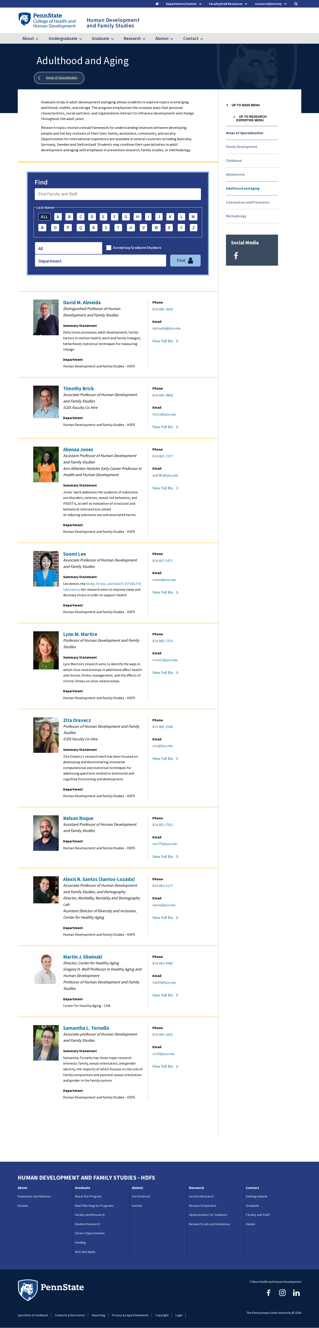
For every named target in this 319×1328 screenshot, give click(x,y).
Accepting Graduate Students (137, 247)
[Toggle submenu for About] (39, 38)
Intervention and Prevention (247, 202)
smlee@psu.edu (164, 579)
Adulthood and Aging (243, 188)
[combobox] (68, 248)
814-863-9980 (162, 963)
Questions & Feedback (33, 1315)
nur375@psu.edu (164, 844)
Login (179, 1315)
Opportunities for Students (208, 1215)
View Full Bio (162, 340)
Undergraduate (63, 38)
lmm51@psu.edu (165, 660)
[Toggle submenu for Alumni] (174, 38)
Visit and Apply (85, 1252)
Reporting (98, 1315)
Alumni (162, 38)
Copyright (162, 1315)
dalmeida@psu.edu (166, 328)
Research (132, 38)
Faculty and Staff (258, 1215)
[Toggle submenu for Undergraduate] (83, 38)
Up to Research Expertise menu (251, 118)
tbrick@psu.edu (164, 414)
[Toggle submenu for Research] (146, 38)
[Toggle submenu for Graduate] (115, 38)
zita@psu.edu (162, 745)
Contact (190, 38)
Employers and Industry (34, 1196)
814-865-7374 (162, 641)
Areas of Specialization (244, 133)
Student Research (87, 1224)
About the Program (88, 1196)
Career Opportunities (90, 1233)
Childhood (233, 160)
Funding (80, 1242)
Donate (23, 1206)
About (28, 38)
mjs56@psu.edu (164, 982)
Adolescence (235, 174)
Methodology (236, 216)
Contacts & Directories (70, 1315)
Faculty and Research (90, 1215)
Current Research (201, 1196)
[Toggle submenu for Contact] (204, 38)
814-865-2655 (162, 1034)
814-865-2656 (162, 309)
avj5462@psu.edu (165, 475)
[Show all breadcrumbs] (59, 78)
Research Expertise (202, 1206)
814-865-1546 (162, 726)
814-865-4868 (162, 395)
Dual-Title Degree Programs (94, 1206)
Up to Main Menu (246, 105)
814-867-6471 (162, 560)
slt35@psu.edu (163, 1053)
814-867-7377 (162, 456)
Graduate (100, 38)
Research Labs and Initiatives (209, 1224)
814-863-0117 (162, 885)
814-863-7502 (162, 824)
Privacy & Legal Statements (130, 1315)
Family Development (241, 146)
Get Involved (141, 1196)
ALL (44, 216)
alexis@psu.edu (163, 905)
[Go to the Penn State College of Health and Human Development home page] (47, 20)
